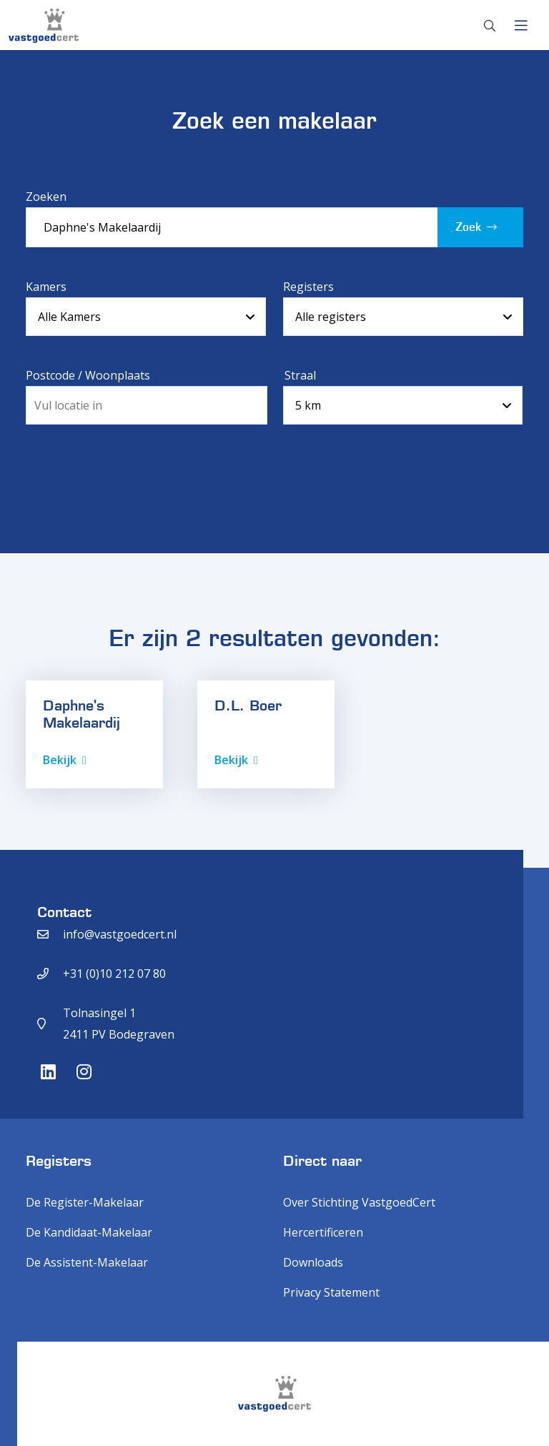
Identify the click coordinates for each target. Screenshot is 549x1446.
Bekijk (59, 760)
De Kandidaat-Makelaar (89, 1232)
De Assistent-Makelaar (87, 1262)
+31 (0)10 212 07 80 (114, 973)
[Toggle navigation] (520, 26)
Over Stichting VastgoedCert (359, 1202)
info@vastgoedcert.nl (120, 934)
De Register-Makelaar (85, 1202)
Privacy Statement (331, 1292)
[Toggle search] (489, 26)
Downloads (313, 1262)
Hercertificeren (323, 1232)
